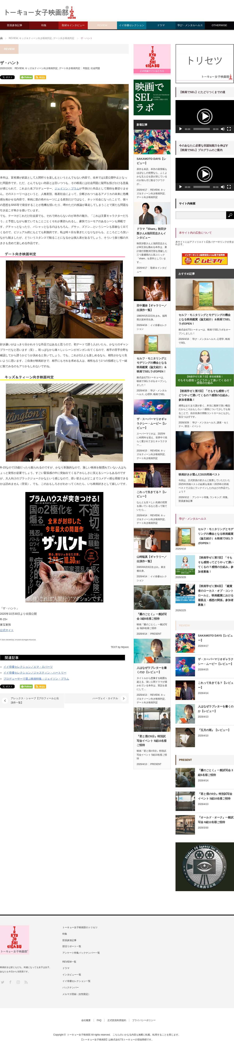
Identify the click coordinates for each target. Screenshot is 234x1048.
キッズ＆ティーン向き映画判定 (41, 68)
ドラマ (161, 25)
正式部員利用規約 (116, 1020)
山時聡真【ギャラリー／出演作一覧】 (152, 559)
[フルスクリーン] (229, 129)
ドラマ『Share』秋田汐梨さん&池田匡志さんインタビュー (151, 233)
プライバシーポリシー (144, 1020)
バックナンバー (70, 987)
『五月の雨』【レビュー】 (214, 730)
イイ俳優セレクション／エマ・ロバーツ (28, 666)
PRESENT (155, 633)
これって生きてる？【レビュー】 (152, 494)
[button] (205, 116)
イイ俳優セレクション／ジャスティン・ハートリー (35, 672)
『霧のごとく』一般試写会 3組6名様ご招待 (152, 616)
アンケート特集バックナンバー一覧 (81, 952)
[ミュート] (223, 129)
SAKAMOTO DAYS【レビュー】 (151, 161)
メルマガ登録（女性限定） (76, 994)
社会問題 (95, 68)
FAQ (99, 1020)
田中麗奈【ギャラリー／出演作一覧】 (152, 307)
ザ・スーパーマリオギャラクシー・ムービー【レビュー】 (152, 423)
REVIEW (102, 25)
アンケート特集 (200, 497)
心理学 (148, 394)
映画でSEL (159, 394)
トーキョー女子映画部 (78, 1034)
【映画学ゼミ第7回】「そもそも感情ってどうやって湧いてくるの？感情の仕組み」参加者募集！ (204, 395)
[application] (205, 116)
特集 (43, 25)
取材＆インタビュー (73, 25)
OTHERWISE (219, 25)
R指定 (86, 68)
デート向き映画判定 (69, 68)
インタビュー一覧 (71, 974)
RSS (25, 982)
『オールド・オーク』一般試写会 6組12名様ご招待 (215, 820)
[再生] (181, 129)
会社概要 (86, 1020)
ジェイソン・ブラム (67, 188)
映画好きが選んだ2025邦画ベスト (199, 474)
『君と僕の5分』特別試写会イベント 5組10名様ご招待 (152, 741)
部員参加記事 (14, 25)
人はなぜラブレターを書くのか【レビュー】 (152, 670)
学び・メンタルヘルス (190, 25)
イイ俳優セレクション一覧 (76, 981)
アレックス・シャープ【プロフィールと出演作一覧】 (35, 700)
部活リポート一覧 (71, 946)
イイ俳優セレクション (131, 25)
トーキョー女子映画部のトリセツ (80, 927)
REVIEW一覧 (69, 961)
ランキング (216, 497)
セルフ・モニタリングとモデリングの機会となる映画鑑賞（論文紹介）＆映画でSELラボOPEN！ (152, 365)
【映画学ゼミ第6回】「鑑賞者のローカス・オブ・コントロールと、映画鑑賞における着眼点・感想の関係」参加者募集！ (215, 595)
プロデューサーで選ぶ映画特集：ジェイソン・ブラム (36, 678)
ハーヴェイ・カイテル (105, 698)
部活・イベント (193, 426)
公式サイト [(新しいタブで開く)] (7, 630)
